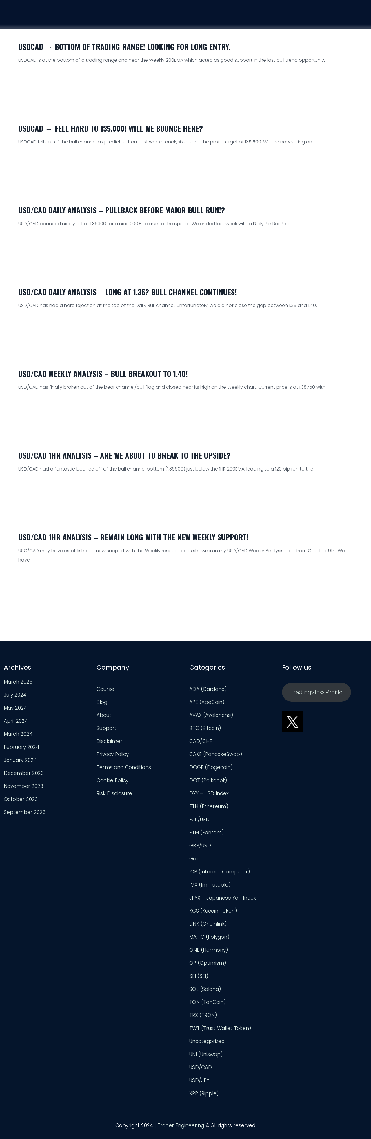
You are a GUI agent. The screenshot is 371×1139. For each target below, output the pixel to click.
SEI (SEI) (198, 979)
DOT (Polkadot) (208, 783)
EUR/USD (199, 822)
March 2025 (18, 685)
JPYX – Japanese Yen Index (222, 901)
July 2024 (15, 698)
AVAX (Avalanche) (211, 718)
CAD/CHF (200, 744)
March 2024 (18, 737)
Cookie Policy (112, 783)
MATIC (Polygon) (209, 940)
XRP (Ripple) (204, 1096)
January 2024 (20, 763)
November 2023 (23, 789)
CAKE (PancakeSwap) (215, 757)
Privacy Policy (113, 757)
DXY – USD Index (209, 796)
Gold (195, 861)
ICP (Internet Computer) (219, 874)
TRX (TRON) (203, 1018)
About (104, 718)
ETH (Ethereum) (208, 809)
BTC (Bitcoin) (205, 731)
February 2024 (21, 750)
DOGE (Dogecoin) (211, 770)
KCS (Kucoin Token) (213, 914)
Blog (102, 705)
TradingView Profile (316, 695)
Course (256, 15)
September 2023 (25, 815)
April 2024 (16, 724)
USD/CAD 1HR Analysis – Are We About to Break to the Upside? (124, 455)
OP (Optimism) (207, 966)
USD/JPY (199, 1083)
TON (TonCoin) (207, 1005)
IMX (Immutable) (210, 887)
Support (325, 16)
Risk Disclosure (114, 796)
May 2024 (15, 711)
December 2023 (24, 776)
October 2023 (21, 802)
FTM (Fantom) (206, 835)
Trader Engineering (180, 1128)
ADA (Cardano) (208, 692)
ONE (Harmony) (208, 953)
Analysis (290, 16)
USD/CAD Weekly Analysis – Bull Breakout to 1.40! (103, 373)
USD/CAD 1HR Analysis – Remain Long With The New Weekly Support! (133, 537)
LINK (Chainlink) (208, 927)
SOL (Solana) (205, 992)
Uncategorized (207, 1044)
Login (356, 17)
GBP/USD (200, 848)
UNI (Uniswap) (206, 1057)
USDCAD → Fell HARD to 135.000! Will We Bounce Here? (110, 128)
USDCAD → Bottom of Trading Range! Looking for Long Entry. (124, 46)
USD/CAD (200, 1070)
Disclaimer (109, 744)
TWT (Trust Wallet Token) (220, 1031)
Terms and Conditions (124, 770)
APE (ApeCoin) (207, 705)
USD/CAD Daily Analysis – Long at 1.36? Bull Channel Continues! (127, 291)
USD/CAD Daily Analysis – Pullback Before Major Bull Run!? (121, 210)
